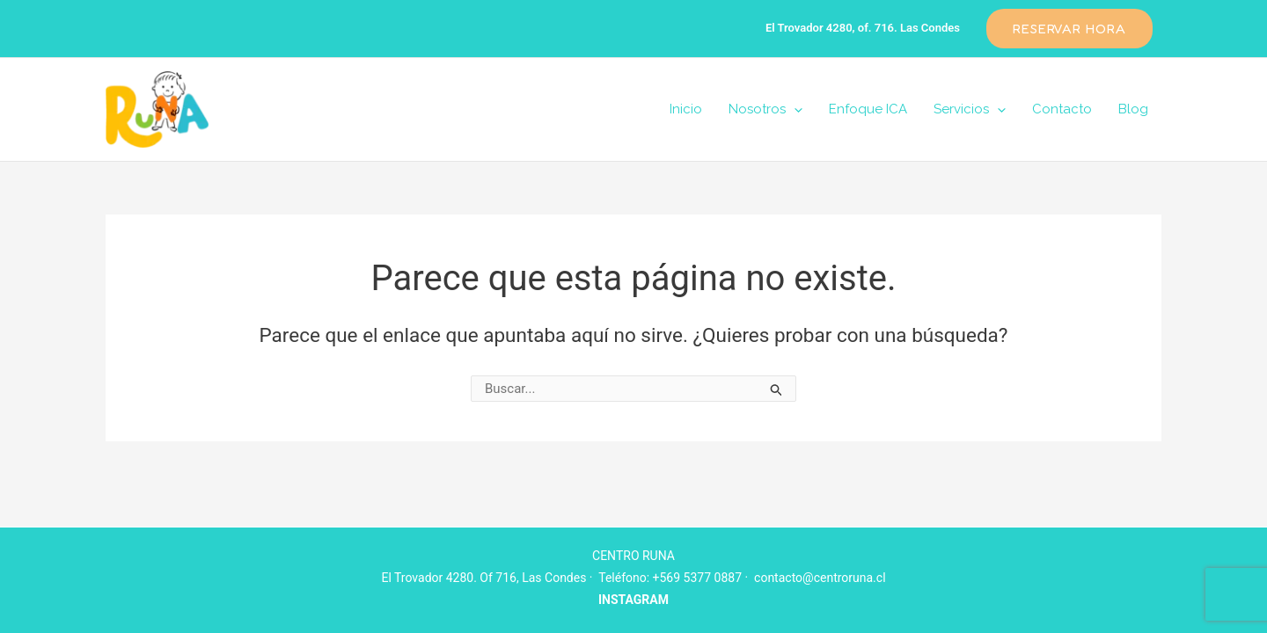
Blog (1133, 109)
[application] (794, 109)
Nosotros (765, 109)
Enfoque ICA (868, 109)
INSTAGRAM (633, 600)
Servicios (970, 109)
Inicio (686, 109)
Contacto (1062, 109)
